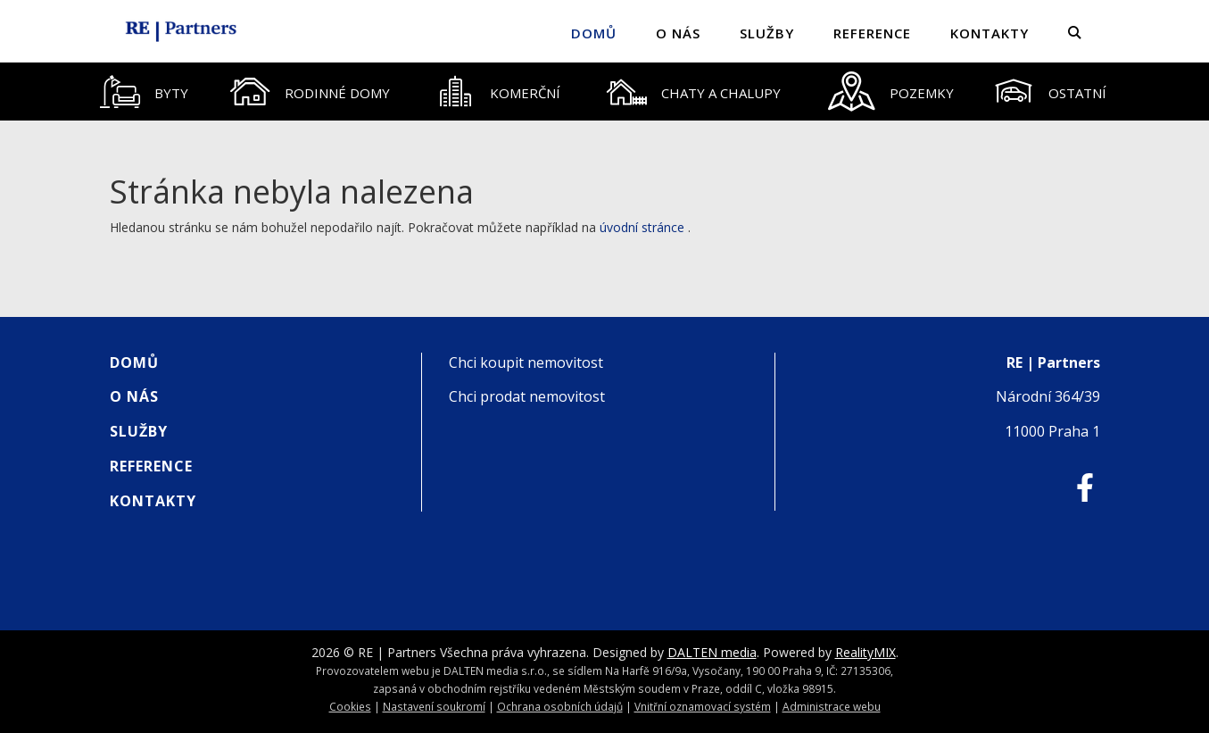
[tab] (144, 91)
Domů (594, 33)
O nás (678, 33)
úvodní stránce (642, 227)
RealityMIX (865, 652)
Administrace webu (832, 706)
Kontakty (989, 33)
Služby (767, 33)
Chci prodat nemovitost (527, 396)
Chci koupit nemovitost (526, 362)
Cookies (350, 706)
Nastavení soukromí (434, 706)
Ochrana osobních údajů (560, 706)
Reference (872, 33)
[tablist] (605, 91)
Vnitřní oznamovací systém (702, 706)
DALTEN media (712, 652)
